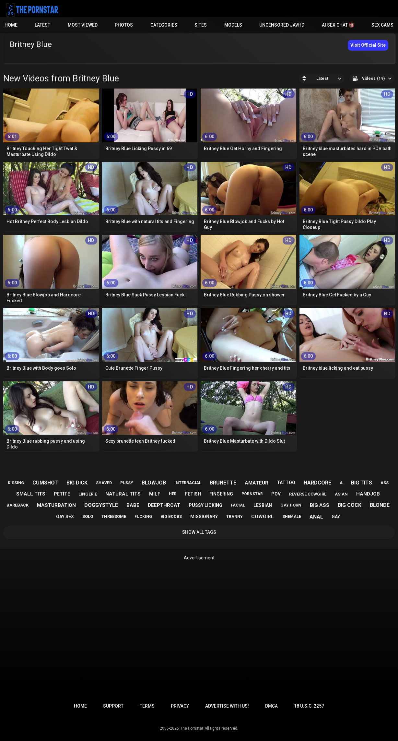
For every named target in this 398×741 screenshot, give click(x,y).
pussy (126, 483)
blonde (380, 505)
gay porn (290, 505)
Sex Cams (382, 25)
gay (336, 516)
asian (341, 494)
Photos (124, 25)
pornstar (252, 494)
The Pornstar (191, 728)
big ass (319, 505)
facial (238, 505)
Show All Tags (199, 532)
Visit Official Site (368, 45)
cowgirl (262, 517)
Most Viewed (83, 25)
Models (233, 25)
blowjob (154, 483)
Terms (147, 706)
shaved (104, 483)
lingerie (87, 494)
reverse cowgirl (307, 494)
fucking (143, 516)
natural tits (123, 494)
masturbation (56, 505)
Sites (200, 25)
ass (384, 482)
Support (113, 706)
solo (87, 516)
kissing (16, 483)
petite (62, 493)
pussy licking (205, 505)
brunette (223, 483)
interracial (187, 482)
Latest (42, 25)
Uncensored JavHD (281, 25)
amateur (256, 483)
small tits (30, 494)
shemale (291, 516)
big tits (361, 483)
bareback (17, 505)
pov (276, 493)
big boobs (171, 516)
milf (154, 494)
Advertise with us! (227, 706)
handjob (368, 494)
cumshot (45, 483)
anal (316, 517)
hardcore (317, 483)
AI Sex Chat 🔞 (338, 25)
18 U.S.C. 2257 (309, 706)
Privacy (180, 706)
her (173, 494)
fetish (193, 493)
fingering (221, 493)
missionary (204, 516)
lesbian (262, 505)
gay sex (65, 516)
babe (132, 505)
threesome (113, 516)
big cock (349, 505)
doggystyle (101, 505)
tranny (234, 516)
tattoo (286, 482)
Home (11, 25)
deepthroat (164, 505)
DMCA (271, 706)
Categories (163, 25)
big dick (77, 483)
